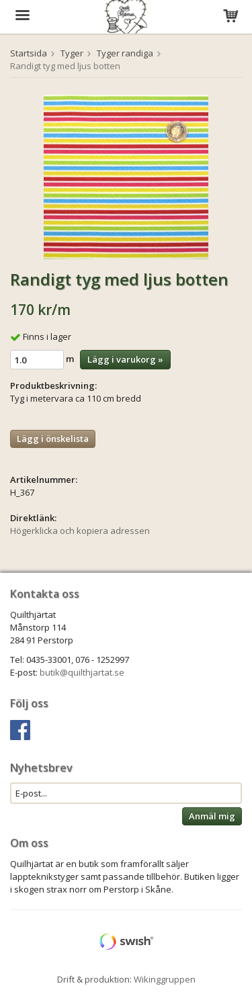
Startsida (28, 53)
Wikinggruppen (165, 979)
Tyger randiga (125, 53)
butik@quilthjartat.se (82, 672)
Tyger (71, 53)
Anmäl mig (212, 816)
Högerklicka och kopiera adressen (80, 531)
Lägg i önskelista (53, 439)
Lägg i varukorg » (125, 359)
